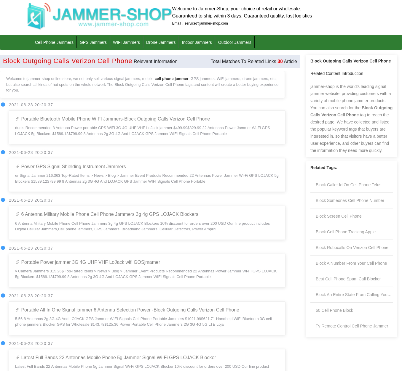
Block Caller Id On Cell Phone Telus (349, 184)
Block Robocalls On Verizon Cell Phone (352, 247)
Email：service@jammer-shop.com (200, 23)
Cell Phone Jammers (54, 42)
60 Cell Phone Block (334, 310)
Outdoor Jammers (234, 42)
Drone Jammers (161, 42)
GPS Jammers (93, 42)
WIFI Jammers (126, 42)
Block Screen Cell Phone (339, 216)
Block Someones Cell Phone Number (350, 200)
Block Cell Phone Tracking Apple (346, 231)
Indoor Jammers (197, 42)
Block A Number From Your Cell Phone (351, 263)
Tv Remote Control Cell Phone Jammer (352, 326)
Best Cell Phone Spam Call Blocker (348, 279)
